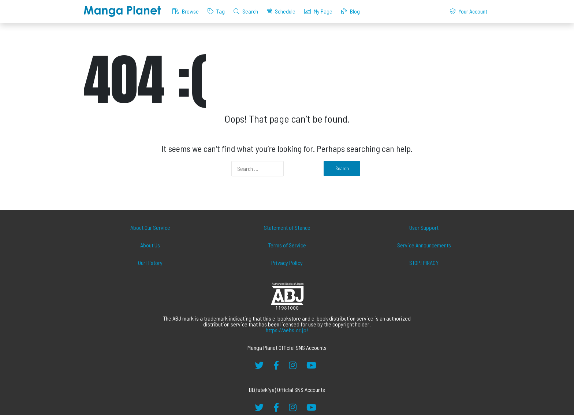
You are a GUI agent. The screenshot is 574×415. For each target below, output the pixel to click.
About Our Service (150, 227)
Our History (150, 262)
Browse (185, 11)
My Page (318, 11)
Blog (350, 11)
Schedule (281, 11)
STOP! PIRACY (424, 262)
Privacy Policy (287, 262)
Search (246, 11)
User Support (424, 227)
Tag (216, 11)
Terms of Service (287, 245)
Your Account (468, 11)
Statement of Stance (287, 227)
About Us (150, 245)
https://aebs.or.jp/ (287, 329)
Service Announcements (424, 245)
